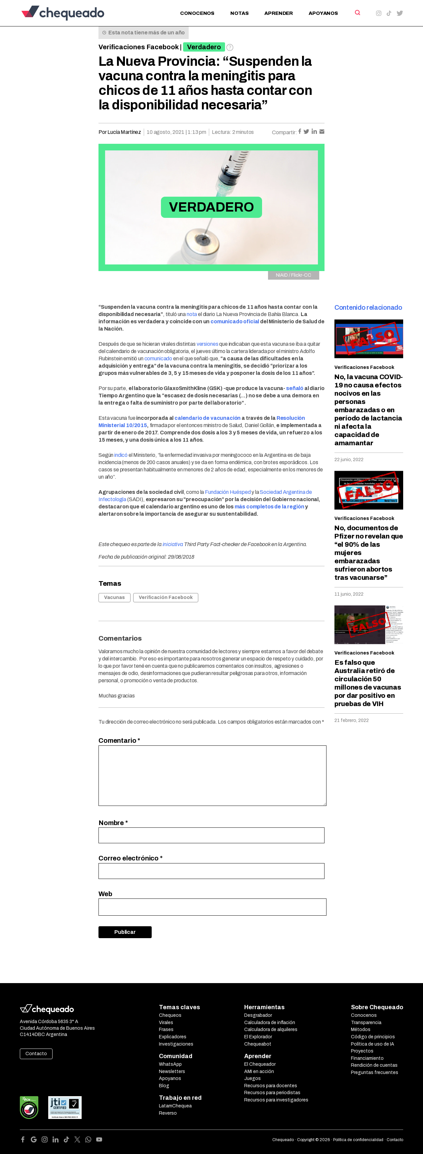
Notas (239, 13)
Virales (166, 1022)
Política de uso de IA (372, 1044)
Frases (166, 1029)
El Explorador (258, 1036)
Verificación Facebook (166, 597)
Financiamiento (367, 1058)
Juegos (252, 1078)
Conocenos (197, 13)
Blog (164, 1085)
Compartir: (284, 132)
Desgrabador (258, 1015)
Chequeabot (257, 1044)
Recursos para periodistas (272, 1092)
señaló (294, 388)
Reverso (168, 1113)
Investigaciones (176, 1044)
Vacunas (114, 597)
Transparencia (366, 1022)
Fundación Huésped (227, 492)
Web (105, 893)
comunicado (158, 358)
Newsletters (172, 1071)
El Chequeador (260, 1064)
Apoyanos (323, 13)
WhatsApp (170, 1064)
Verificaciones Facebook (138, 47)
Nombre (113, 822)
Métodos (360, 1029)
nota (192, 314)
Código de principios (373, 1036)
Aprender (278, 13)
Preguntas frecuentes (374, 1072)
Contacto (36, 1053)
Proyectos (362, 1051)
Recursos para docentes (270, 1085)
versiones (207, 344)
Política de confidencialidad (358, 1139)
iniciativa (173, 544)
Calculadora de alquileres (270, 1029)
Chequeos (170, 1015)
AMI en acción (259, 1071)
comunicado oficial (235, 321)
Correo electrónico (130, 858)
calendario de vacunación (207, 418)
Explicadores (172, 1036)
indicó (121, 455)
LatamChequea (175, 1105)
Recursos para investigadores (276, 1099)
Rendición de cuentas (374, 1065)
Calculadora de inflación (269, 1022)
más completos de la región (269, 506)
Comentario (119, 740)
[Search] (357, 12)
